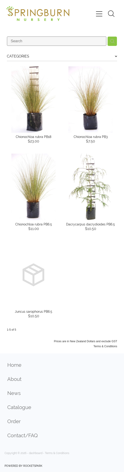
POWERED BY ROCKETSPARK (23, 465)
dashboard (35, 453)
